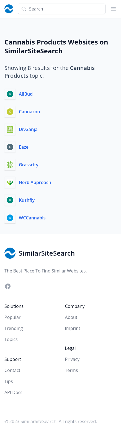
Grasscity (28, 165)
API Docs (13, 392)
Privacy (72, 359)
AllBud (26, 94)
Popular (12, 317)
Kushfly (27, 200)
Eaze (24, 147)
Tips (8, 381)
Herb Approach (35, 182)
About (71, 317)
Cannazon (29, 112)
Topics (11, 339)
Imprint (72, 328)
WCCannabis (32, 218)
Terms (71, 370)
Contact (12, 370)
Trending (13, 328)
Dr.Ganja (28, 129)
